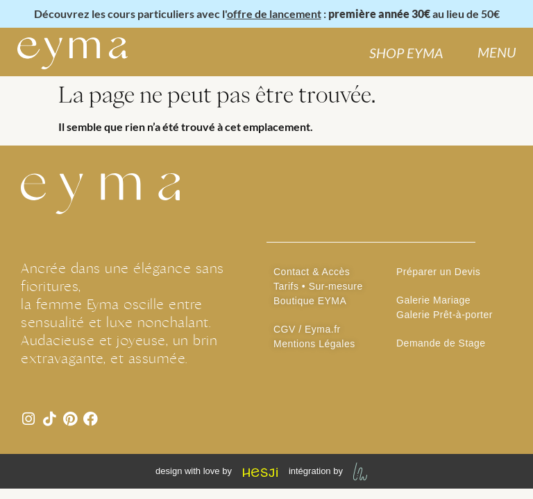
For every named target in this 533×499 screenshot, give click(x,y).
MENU (496, 52)
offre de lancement (274, 13)
